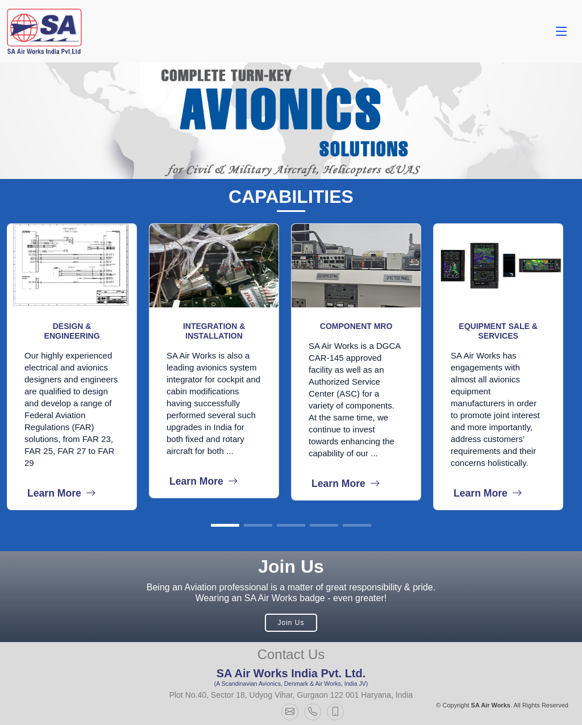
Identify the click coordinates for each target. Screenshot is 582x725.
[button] (225, 525)
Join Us (290, 623)
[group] (78, 366)
